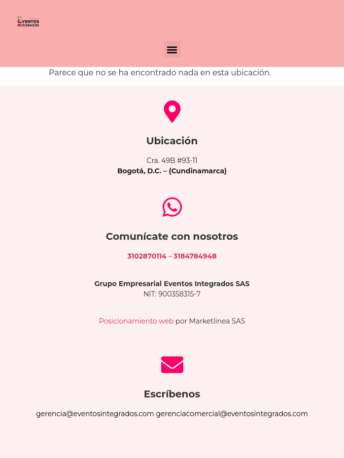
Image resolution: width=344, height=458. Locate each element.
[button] (172, 49)
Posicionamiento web (136, 321)
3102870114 (147, 256)
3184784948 (194, 256)
